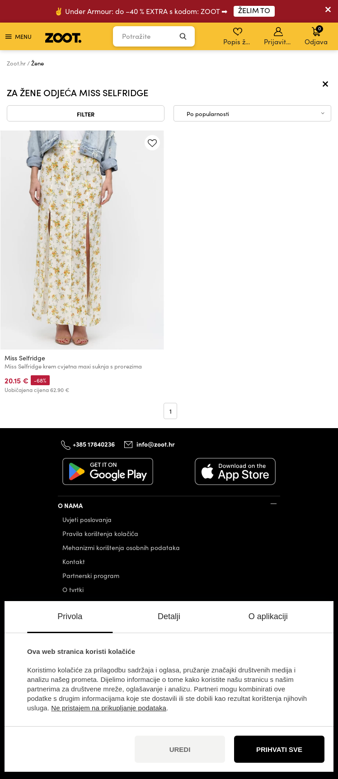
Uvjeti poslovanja (87, 519)
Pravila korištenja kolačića (100, 533)
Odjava (316, 35)
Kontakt (73, 561)
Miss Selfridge (25, 358)
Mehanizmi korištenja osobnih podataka (121, 547)
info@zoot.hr (155, 443)
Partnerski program (90, 575)
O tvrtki (73, 589)
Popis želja (238, 36)
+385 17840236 (94, 443)
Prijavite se (279, 36)
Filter (85, 114)
